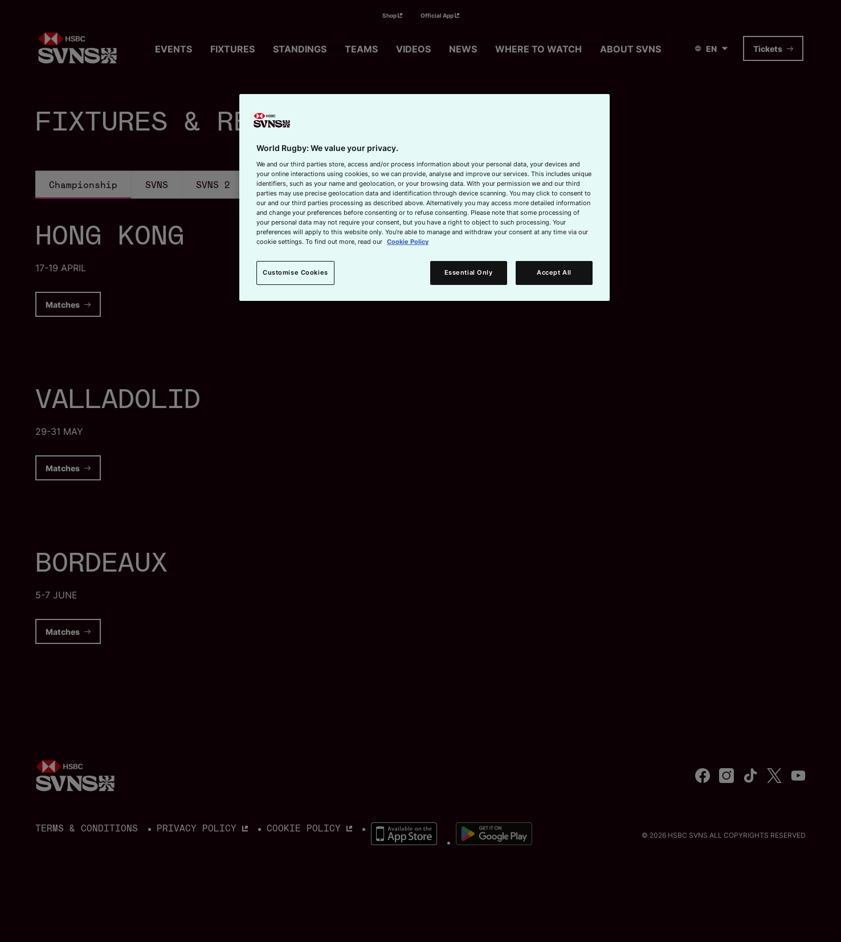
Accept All (554, 272)
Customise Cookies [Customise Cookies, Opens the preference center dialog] (295, 272)
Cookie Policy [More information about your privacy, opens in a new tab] (407, 242)
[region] (424, 197)
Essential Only (468, 272)
